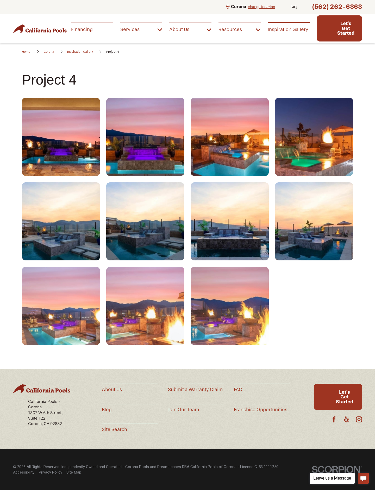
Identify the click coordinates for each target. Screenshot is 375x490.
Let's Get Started (345, 28)
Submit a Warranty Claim (195, 389)
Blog (107, 410)
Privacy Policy (50, 472)
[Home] (40, 28)
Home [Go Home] (26, 51)
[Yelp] (346, 419)
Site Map (73, 472)
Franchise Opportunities (260, 410)
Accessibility (23, 472)
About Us (112, 389)
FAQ (293, 7)
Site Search (114, 429)
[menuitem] (92, 29)
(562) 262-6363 (337, 6)
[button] (61, 137)
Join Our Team (183, 410)
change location (261, 7)
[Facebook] (334, 419)
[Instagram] (359, 419)
